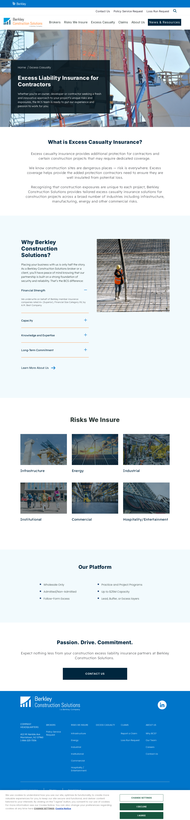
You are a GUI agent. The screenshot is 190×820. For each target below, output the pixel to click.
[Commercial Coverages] (95, 502)
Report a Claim (129, 733)
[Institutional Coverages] (43, 502)
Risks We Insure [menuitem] (76, 22)
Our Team (151, 740)
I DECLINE (142, 809)
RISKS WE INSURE (79, 725)
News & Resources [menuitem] (164, 22)
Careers (150, 747)
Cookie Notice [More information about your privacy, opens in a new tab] (63, 810)
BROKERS (51, 725)
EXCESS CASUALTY (105, 725)
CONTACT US (95, 674)
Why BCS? (151, 733)
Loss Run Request (158, 11)
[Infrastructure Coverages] (43, 453)
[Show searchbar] (175, 11)
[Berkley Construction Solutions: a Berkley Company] (22, 22)
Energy (74, 740)
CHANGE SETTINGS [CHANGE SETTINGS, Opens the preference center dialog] (141, 800)
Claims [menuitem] (123, 22)
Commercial (78, 760)
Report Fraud (74, 790)
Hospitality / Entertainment (79, 769)
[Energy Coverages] (95, 453)
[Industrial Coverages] (146, 453)
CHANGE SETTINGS (44, 810)
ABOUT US (151, 725)
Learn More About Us (35, 367)
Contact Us (103, 11)
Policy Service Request (128, 11)
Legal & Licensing (29, 790)
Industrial (76, 747)
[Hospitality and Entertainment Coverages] (146, 502)
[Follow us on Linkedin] (162, 705)
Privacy (52, 790)
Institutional (77, 753)
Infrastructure (78, 733)
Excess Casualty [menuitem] (103, 22)
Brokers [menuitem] (55, 22)
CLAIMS (125, 725)
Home (22, 67)
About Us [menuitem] (138, 22)
